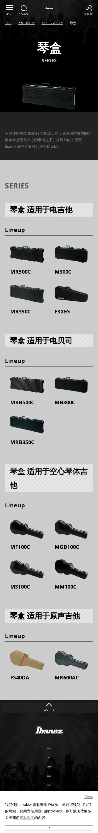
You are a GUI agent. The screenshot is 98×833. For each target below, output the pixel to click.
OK (49, 823)
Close (88, 789)
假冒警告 (49, 782)
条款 (49, 754)
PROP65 (49, 773)
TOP (8, 23)
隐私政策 (27, 810)
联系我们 (49, 745)
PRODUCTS (26, 23)
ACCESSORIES (52, 23)
